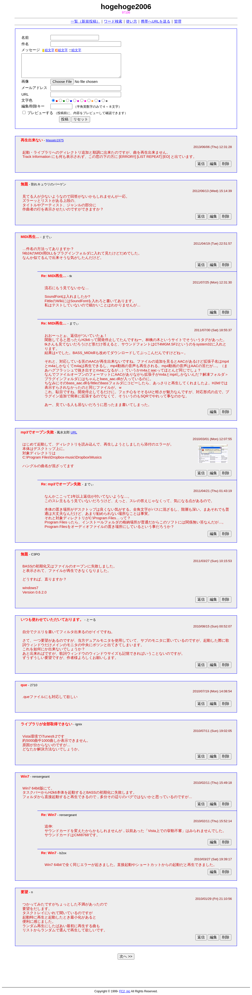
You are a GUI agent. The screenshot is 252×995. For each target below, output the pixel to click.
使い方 (131, 21)
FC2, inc (124, 991)
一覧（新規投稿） (85, 21)
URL (74, 432)
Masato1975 (55, 140)
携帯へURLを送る (155, 21)
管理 (177, 21)
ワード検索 (113, 21)
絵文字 (48, 50)
